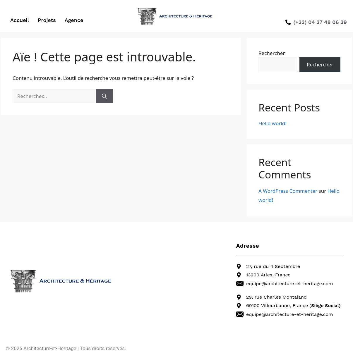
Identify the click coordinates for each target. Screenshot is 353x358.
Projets (47, 20)
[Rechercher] (104, 96)
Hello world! (272, 123)
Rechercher (271, 53)
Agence (74, 20)
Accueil (19, 20)
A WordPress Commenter (287, 190)
